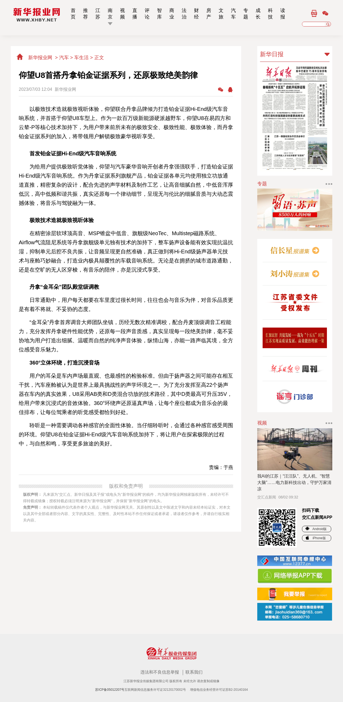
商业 (171, 14)
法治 (184, 14)
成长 (258, 14)
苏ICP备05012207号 (109, 690)
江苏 (97, 14)
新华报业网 (35, 57)
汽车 (233, 14)
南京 (110, 14)
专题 (245, 14)
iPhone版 (315, 538)
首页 (73, 14)
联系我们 (194, 672)
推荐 (85, 14)
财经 (196, 14)
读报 (282, 14)
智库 (159, 14)
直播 (134, 14)
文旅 (221, 14)
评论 (147, 14)
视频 (122, 14)
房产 (208, 14)
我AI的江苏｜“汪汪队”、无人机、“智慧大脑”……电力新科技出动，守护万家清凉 (294, 482)
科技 (270, 14)
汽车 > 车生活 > (76, 57)
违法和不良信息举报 (160, 672)
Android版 (316, 529)
